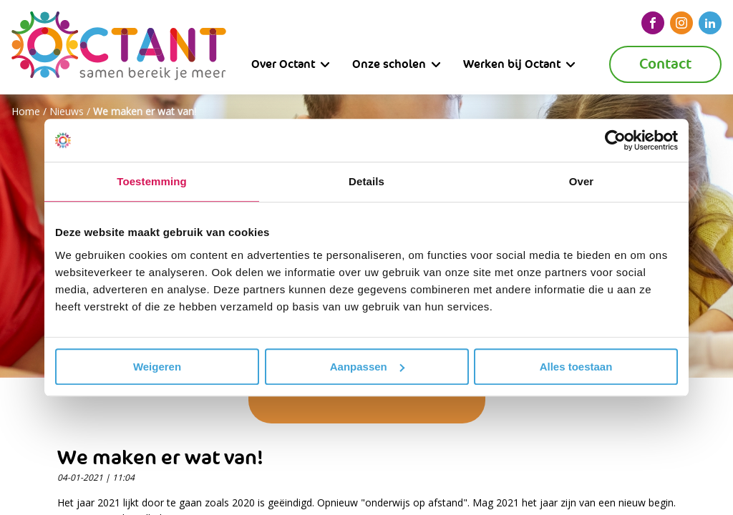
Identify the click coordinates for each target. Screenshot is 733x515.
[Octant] (118, 47)
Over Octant (283, 64)
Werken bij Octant (511, 64)
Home (25, 111)
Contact (665, 64)
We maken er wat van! (144, 111)
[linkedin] (710, 22)
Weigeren (157, 366)
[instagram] (681, 22)
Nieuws (66, 111)
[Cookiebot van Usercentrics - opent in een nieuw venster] (615, 140)
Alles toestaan (576, 366)
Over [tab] (581, 181)
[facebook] (652, 22)
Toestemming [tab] (152, 181)
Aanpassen (367, 366)
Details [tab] (366, 181)
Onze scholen (389, 64)
